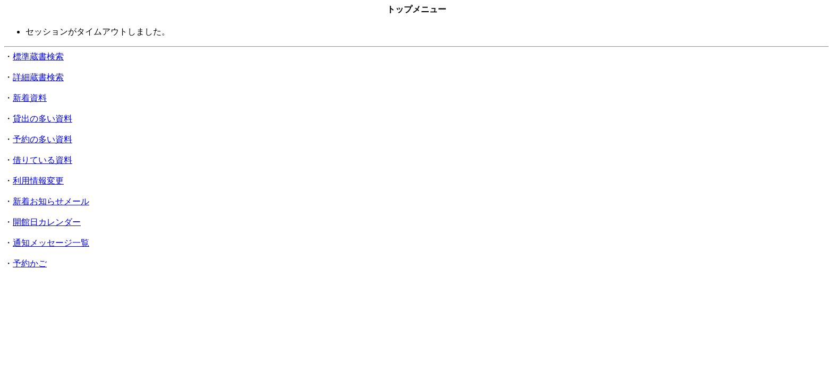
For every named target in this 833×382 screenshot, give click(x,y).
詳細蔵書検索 (38, 77)
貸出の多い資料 (42, 118)
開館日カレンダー (47, 222)
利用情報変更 (38, 180)
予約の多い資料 (42, 139)
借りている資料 (42, 159)
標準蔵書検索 (38, 56)
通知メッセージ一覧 (51, 242)
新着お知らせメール (51, 201)
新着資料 (30, 97)
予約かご (30, 263)
